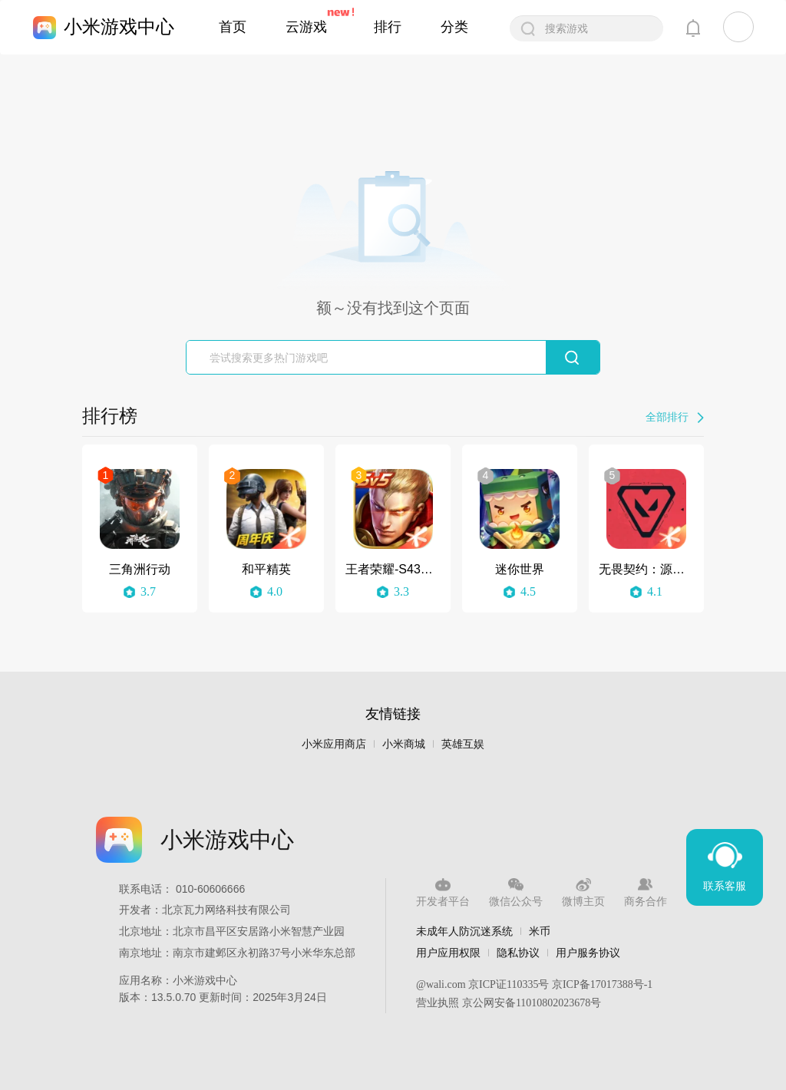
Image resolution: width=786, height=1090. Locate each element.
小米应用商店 (334, 744)
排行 (387, 27)
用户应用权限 (448, 952)
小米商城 (403, 744)
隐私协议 (518, 952)
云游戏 (306, 27)
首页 (232, 27)
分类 (454, 27)
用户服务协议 (588, 952)
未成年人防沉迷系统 (464, 931)
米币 (539, 931)
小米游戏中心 (119, 26)
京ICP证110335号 (508, 984)
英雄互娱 (462, 744)
